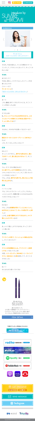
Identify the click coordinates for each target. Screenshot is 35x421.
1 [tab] (15, 50)
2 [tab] (17, 50)
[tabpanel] (17, 39)
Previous (4, 39)
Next (31, 39)
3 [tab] (20, 50)
